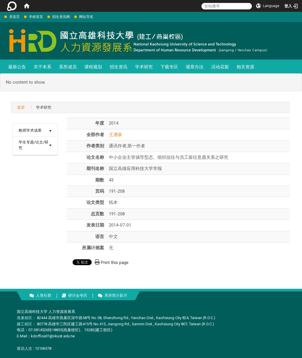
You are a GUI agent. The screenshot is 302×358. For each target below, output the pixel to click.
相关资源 (245, 67)
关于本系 (42, 67)
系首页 (14, 17)
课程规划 (93, 67)
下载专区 (169, 67)
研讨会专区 (77, 295)
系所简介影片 (115, 295)
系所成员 (68, 67)
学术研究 (144, 67)
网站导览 (86, 17)
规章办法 (194, 67)
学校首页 (36, 17)
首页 (21, 107)
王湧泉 (115, 134)
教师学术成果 (30, 130)
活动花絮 (220, 67)
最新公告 (17, 67)
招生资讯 (118, 67)
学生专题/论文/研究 (33, 145)
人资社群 (43, 295)
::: (1, 16)
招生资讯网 (61, 17)
